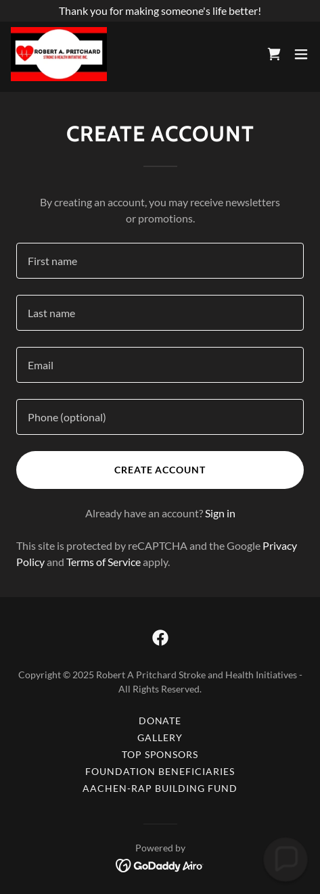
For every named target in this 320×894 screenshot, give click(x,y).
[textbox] (160, 261)
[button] (301, 54)
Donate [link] (160, 720)
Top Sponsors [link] (160, 754)
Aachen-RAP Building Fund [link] (160, 788)
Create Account (160, 469)
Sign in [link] (220, 513)
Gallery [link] (160, 737)
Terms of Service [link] (103, 561)
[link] (59, 54)
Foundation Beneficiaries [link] (160, 771)
